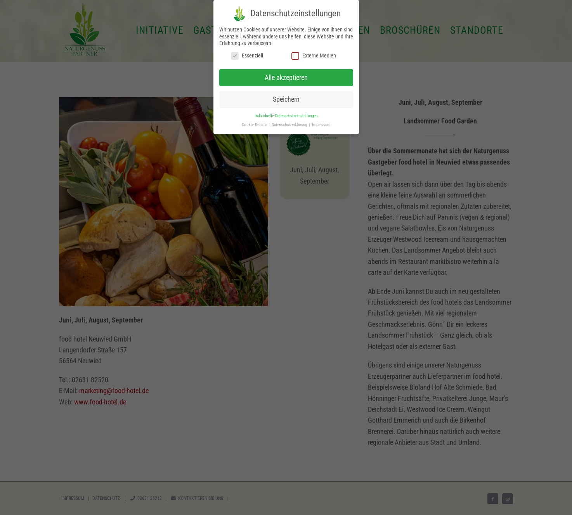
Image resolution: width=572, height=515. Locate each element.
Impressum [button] (321, 124)
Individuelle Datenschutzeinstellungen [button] (286, 115)
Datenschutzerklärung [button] (290, 124)
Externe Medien (313, 55)
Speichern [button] (286, 99)
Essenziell (247, 55)
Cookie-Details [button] (255, 124)
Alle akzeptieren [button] (286, 77)
